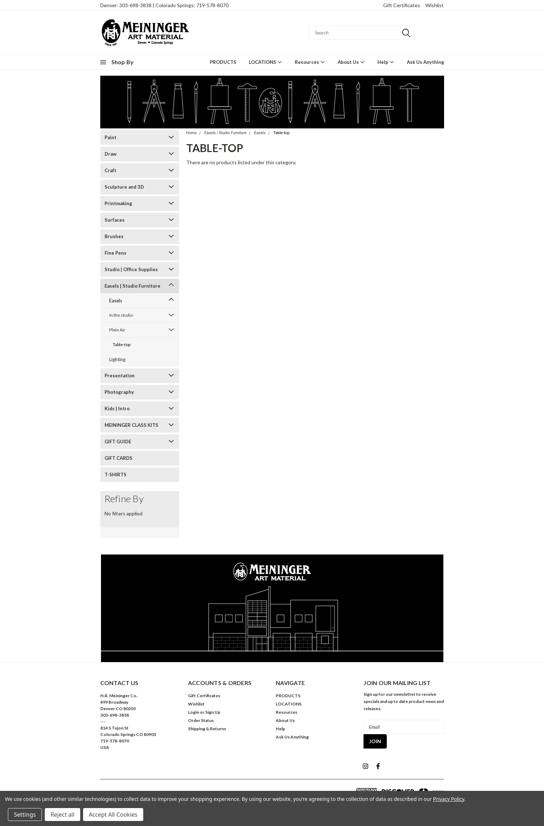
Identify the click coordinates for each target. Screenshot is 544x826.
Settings (25, 814)
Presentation (120, 375)
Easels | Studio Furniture (132, 286)
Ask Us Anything (425, 62)
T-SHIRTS (115, 474)
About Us (351, 62)
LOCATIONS (265, 62)
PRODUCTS (223, 62)
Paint (110, 137)
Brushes (114, 236)
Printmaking (118, 203)
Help (385, 62)
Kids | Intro (117, 408)
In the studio (121, 315)
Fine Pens (115, 253)
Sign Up (212, 712)
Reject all (62, 814)
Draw (110, 154)
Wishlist (434, 5)
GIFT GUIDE (118, 441)
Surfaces (115, 220)
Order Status (201, 720)
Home (191, 133)
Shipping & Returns (207, 728)
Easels (115, 300)
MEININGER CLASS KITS (131, 425)
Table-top (121, 344)
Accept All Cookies (113, 814)
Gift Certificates (401, 5)
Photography (119, 392)
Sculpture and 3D (124, 187)
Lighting (117, 359)
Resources (310, 62)
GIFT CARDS (119, 458)
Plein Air (117, 329)
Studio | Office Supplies (131, 269)
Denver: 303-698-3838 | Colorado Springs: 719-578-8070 (164, 5)
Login (193, 712)
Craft (110, 170)
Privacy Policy (448, 799)
